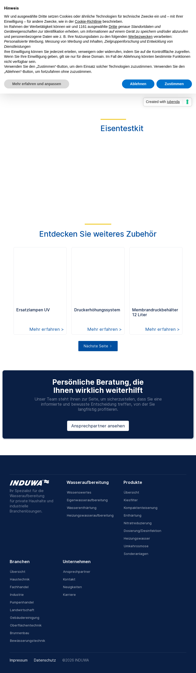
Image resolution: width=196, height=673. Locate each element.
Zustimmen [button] (174, 84)
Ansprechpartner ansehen (98, 425)
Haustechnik (20, 579)
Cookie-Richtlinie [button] (88, 21)
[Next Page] (98, 346)
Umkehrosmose (136, 546)
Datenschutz (45, 660)
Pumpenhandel (22, 602)
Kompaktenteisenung (140, 508)
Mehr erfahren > (46, 329)
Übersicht (131, 492)
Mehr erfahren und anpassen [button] (36, 84)
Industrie (17, 594)
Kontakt (69, 579)
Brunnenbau (19, 633)
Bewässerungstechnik (27, 640)
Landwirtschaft (22, 610)
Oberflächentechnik (26, 625)
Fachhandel (19, 587)
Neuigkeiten (72, 587)
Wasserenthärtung (81, 508)
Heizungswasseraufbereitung (90, 515)
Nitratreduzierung (138, 523)
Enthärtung (132, 515)
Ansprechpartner (76, 571)
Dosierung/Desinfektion (142, 531)
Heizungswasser (137, 538)
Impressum (19, 660)
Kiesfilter (131, 500)
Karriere (69, 594)
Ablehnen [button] (138, 84)
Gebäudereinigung (24, 617)
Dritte (113, 27)
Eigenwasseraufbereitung (87, 500)
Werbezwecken (140, 37)
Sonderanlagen (136, 554)
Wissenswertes (79, 492)
